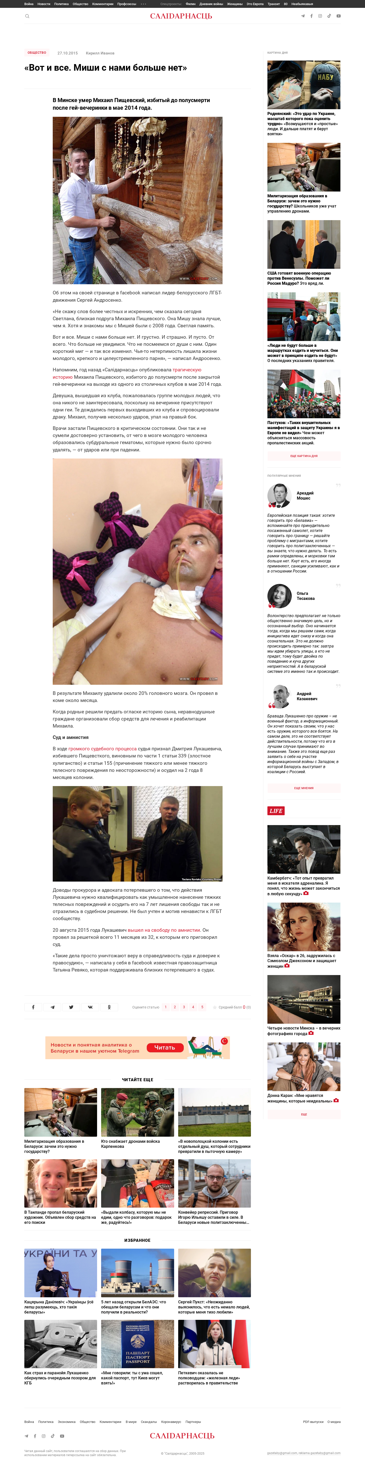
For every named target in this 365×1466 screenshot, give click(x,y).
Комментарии (102, 4)
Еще (304, 1114)
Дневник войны (211, 4)
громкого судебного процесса (103, 749)
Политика (61, 4)
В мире (131, 1422)
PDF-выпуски (313, 1422)
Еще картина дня (304, 456)
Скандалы (149, 1422)
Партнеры (193, 1422)
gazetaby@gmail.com (282, 1453)
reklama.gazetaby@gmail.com (320, 1453)
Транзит (274, 4)
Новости (44, 4)
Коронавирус (171, 1422)
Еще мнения (304, 788)
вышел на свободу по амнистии (164, 930)
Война (28, 4)
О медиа (334, 1422)
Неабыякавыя (302, 4)
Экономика (67, 1422)
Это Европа (255, 4)
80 (285, 4)
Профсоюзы (126, 4)
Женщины (235, 4)
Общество (80, 4)
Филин (190, 4)
